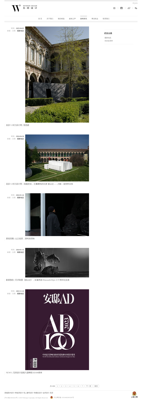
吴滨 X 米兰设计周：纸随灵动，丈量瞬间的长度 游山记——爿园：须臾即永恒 (39, 184)
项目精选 (61, 19)
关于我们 (50, 19)
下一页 (88, 386)
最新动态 (108, 38)
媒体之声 (72, 19)
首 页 (40, 19)
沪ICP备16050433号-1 (11, 398)
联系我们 (106, 19)
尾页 (96, 386)
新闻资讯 (83, 19)
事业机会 (95, 19)
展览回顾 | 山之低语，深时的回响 (20, 239)
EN (136, 3)
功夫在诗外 (109, 41)
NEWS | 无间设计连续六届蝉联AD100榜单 (24, 373)
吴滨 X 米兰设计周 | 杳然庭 (17, 125)
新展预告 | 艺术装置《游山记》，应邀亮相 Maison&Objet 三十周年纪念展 (37, 280)
